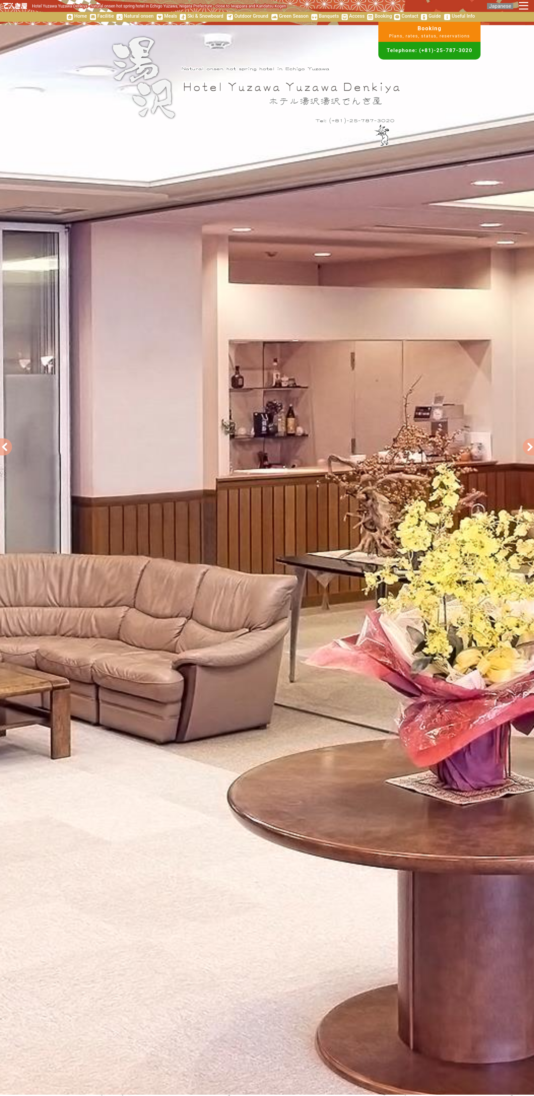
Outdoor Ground (251, 16)
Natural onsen (139, 16)
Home (80, 16)
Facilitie (105, 16)
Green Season (294, 16)
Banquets (329, 16)
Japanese (500, 6)
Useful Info (463, 16)
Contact (410, 16)
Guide (434, 16)
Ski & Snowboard (205, 16)
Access (357, 16)
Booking (383, 16)
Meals (170, 16)
